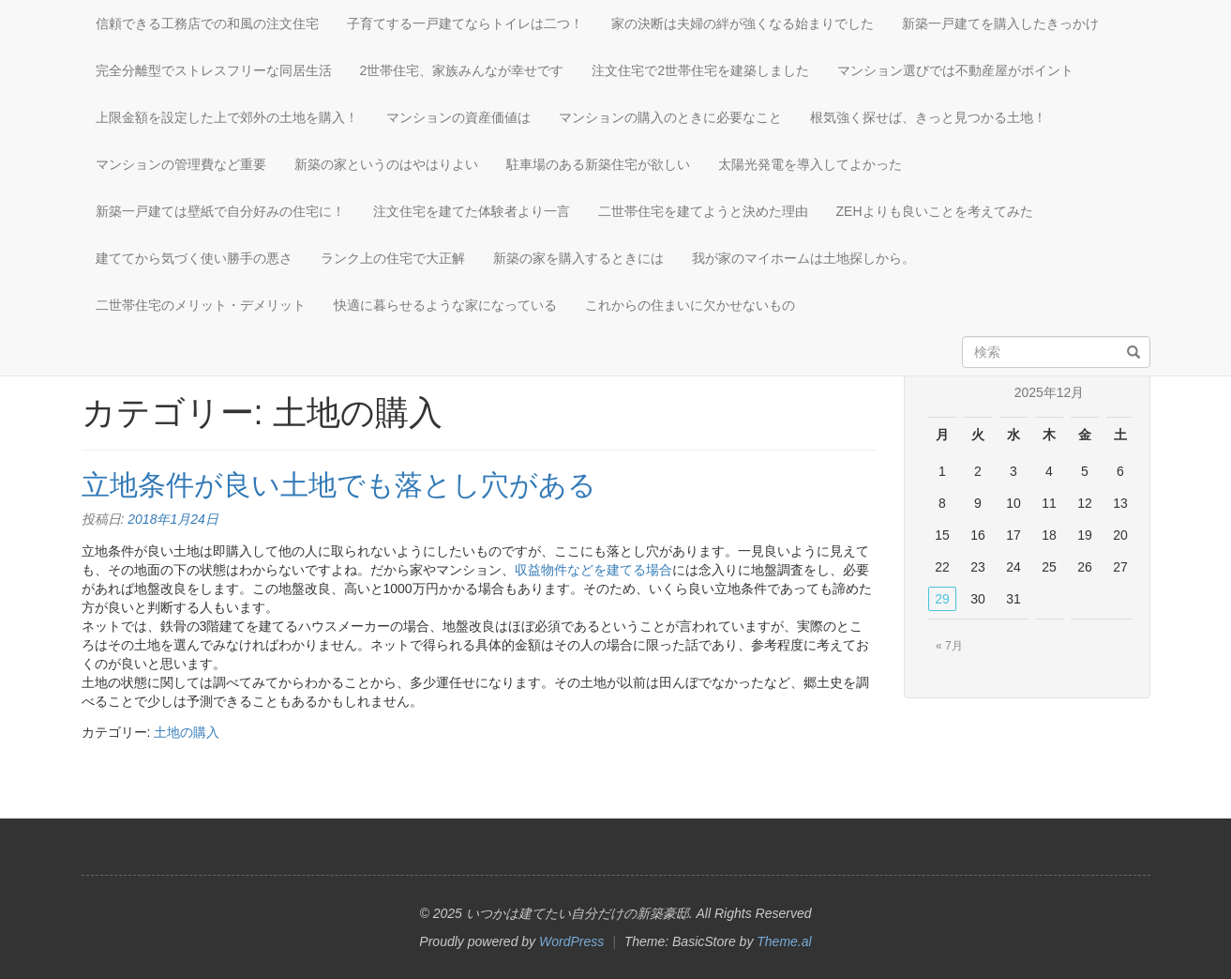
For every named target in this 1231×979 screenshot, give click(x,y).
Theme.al (784, 941)
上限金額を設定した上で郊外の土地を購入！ (227, 117)
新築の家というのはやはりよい (386, 164)
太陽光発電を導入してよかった (810, 164)
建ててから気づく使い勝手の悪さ (194, 258)
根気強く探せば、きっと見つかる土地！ (928, 117)
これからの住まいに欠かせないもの (690, 305)
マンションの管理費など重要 (181, 164)
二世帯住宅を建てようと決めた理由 (703, 211)
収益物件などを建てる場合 (593, 569)
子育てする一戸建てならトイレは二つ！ (465, 23)
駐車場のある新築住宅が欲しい (598, 164)
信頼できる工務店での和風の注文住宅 (207, 23)
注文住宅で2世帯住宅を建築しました (700, 70)
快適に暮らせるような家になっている (445, 305)
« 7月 (949, 645)
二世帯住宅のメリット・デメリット (201, 305)
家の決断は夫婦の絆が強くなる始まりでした (742, 23)
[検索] (1133, 353)
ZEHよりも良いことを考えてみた (934, 211)
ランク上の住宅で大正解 (393, 258)
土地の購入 (186, 732)
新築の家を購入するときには (578, 258)
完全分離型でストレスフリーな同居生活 (214, 70)
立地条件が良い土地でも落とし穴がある (339, 484)
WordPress (571, 941)
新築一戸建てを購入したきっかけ (1000, 23)
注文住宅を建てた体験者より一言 (471, 211)
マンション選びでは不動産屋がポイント (955, 70)
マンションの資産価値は (458, 117)
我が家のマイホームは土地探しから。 (803, 258)
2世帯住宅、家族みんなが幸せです (462, 70)
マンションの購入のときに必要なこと (670, 117)
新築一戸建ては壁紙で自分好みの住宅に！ (220, 211)
